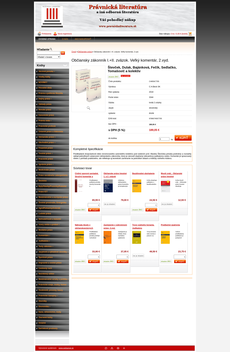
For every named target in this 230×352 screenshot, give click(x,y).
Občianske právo (85, 52)
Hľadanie (43, 49)
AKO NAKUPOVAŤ (83, 39)
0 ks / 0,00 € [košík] (179, 34)
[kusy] (164, 139)
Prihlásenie (46, 34)
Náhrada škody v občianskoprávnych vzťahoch (84, 228)
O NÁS (65, 39)
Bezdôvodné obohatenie (143, 173)
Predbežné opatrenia (170, 225)
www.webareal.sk (66, 348)
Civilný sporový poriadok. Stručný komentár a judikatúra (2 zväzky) (87, 176)
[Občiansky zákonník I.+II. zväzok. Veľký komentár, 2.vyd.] (88, 89)
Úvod (74, 52)
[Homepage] (47, 39)
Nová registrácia (65, 34)
